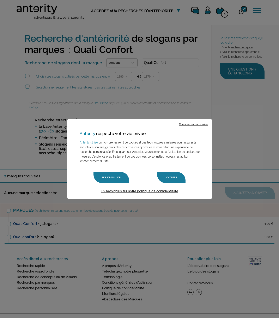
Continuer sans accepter (193, 124)
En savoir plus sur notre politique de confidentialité (139, 191)
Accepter (171, 177)
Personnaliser (111, 177)
